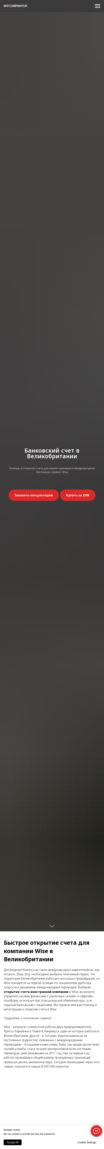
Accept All (12, 1142)
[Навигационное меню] (97, 6)
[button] (34, 495)
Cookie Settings (87, 1142)
